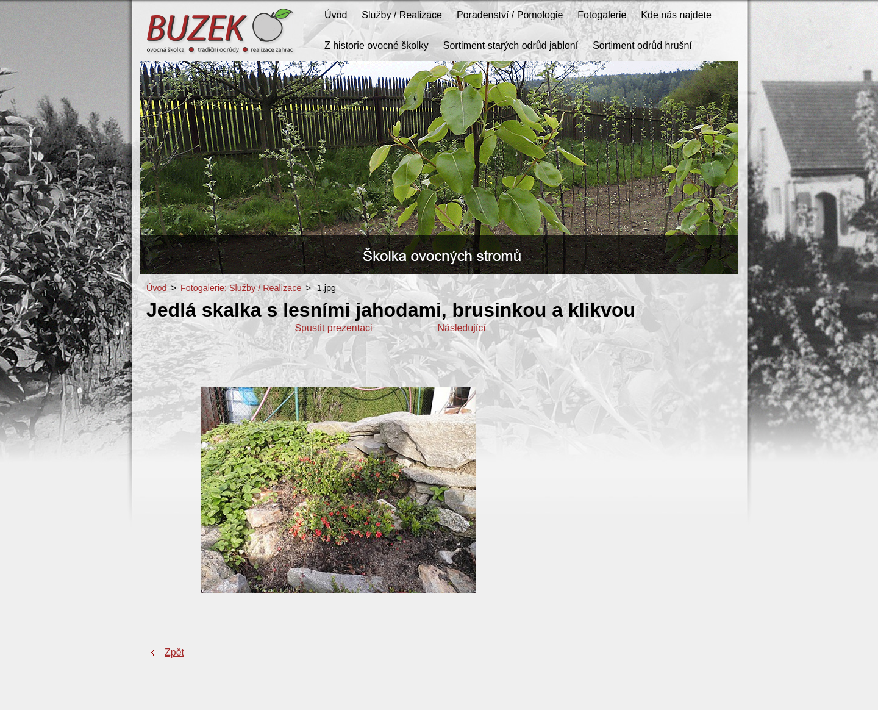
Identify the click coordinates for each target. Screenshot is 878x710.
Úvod (156, 288)
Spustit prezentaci (333, 328)
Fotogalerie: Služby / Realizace (240, 288)
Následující (461, 328)
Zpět (174, 652)
